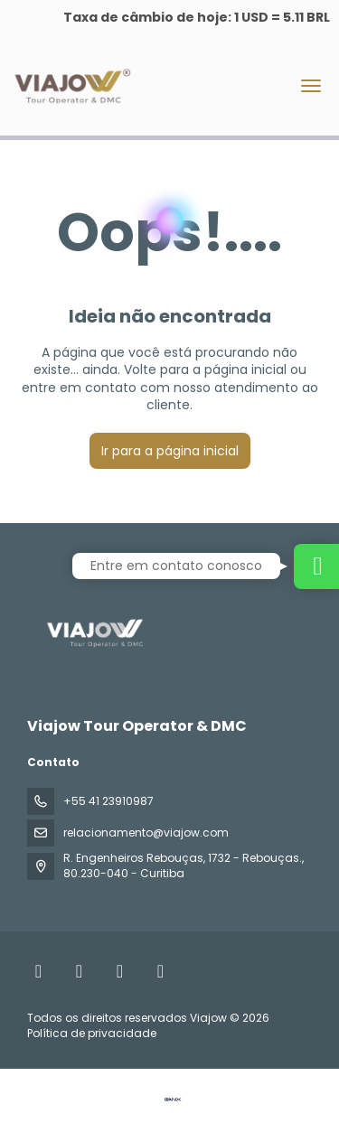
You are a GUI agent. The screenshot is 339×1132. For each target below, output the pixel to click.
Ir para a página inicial (170, 451)
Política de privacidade (91, 1033)
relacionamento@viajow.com (146, 832)
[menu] (311, 85)
